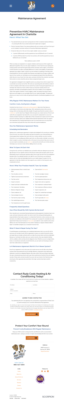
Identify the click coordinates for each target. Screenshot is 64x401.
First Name (12, 285)
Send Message (32, 314)
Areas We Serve (19, 377)
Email (11, 293)
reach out (30, 142)
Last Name (35, 285)
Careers (19, 385)
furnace (47, 197)
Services (19, 380)
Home (19, 371)
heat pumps (31, 221)
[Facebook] (42, 371)
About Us (19, 374)
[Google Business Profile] (45, 371)
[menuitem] (11, 398)
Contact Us (19, 388)
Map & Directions (45, 351)
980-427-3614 (19, 365)
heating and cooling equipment (30, 107)
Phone (34, 293)
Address (12, 289)
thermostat (45, 169)
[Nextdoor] (48, 371)
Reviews (19, 382)
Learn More (32, 338)
